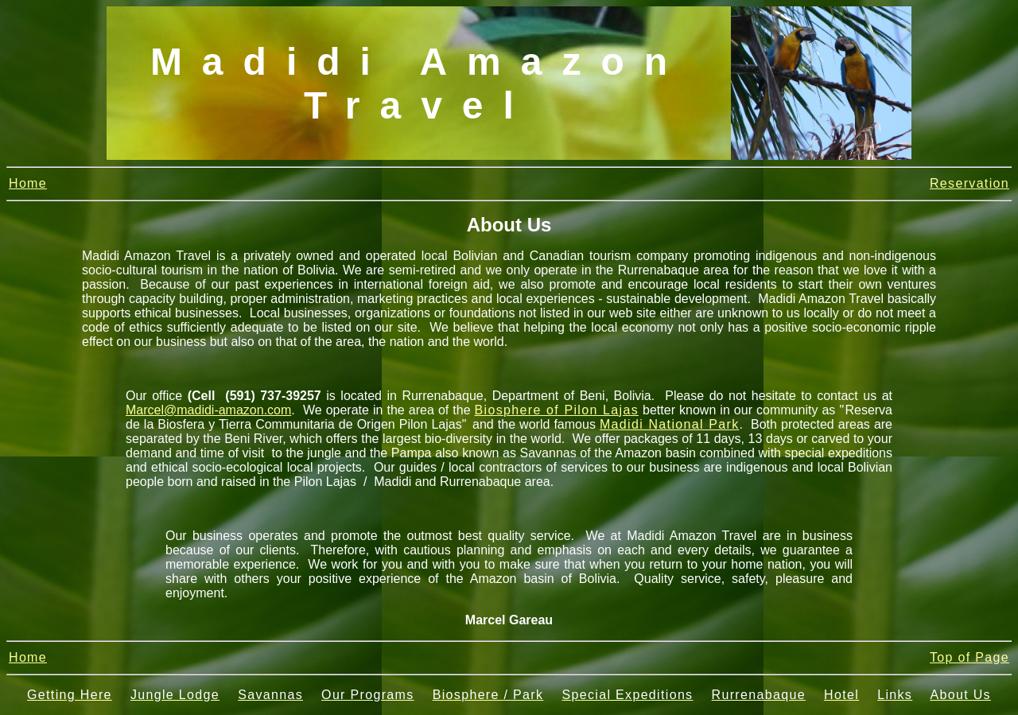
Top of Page (969, 657)
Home (28, 183)
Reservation (969, 183)
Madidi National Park (670, 424)
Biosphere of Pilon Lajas (557, 410)
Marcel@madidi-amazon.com (208, 410)
